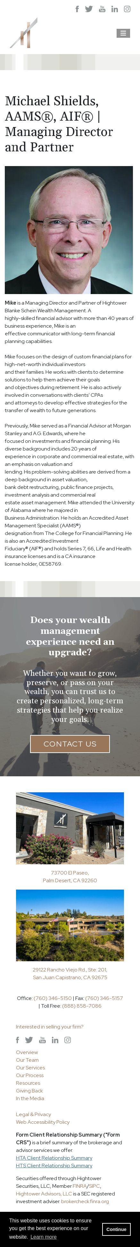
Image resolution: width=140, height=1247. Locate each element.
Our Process (30, 1075)
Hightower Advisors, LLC (44, 1193)
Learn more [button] (43, 1237)
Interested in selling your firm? (50, 1026)
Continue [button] (116, 1229)
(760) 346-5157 (104, 998)
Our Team (27, 1060)
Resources (28, 1083)
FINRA (80, 1186)
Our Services (30, 1067)
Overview (27, 1052)
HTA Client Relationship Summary (54, 1158)
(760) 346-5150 (53, 998)
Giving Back (29, 1090)
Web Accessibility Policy (43, 1122)
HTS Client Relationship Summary (54, 1165)
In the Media (30, 1098)
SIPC (94, 1186)
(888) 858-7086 (82, 1006)
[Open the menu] (123, 33)
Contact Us (70, 744)
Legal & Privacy (33, 1114)
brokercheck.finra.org (85, 1201)
